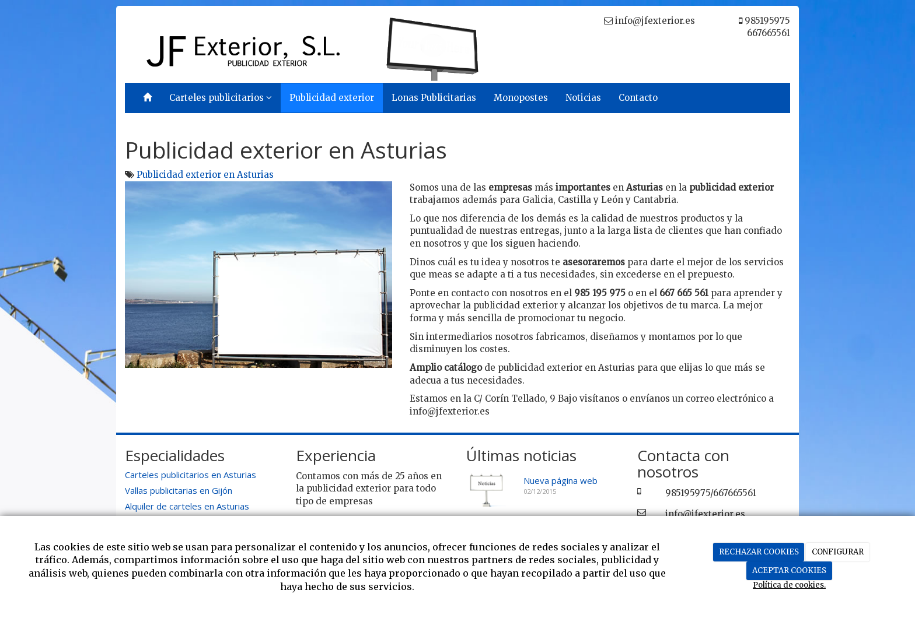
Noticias (583, 97)
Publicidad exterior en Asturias (205, 174)
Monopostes (521, 97)
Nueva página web (560, 480)
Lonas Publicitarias (434, 97)
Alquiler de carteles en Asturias (187, 506)
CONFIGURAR (838, 552)
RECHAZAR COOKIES (759, 552)
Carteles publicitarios (220, 97)
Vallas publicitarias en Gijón (178, 490)
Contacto (638, 97)
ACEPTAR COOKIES (789, 570)
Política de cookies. (789, 585)
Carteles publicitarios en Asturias (190, 474)
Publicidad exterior (331, 97)
